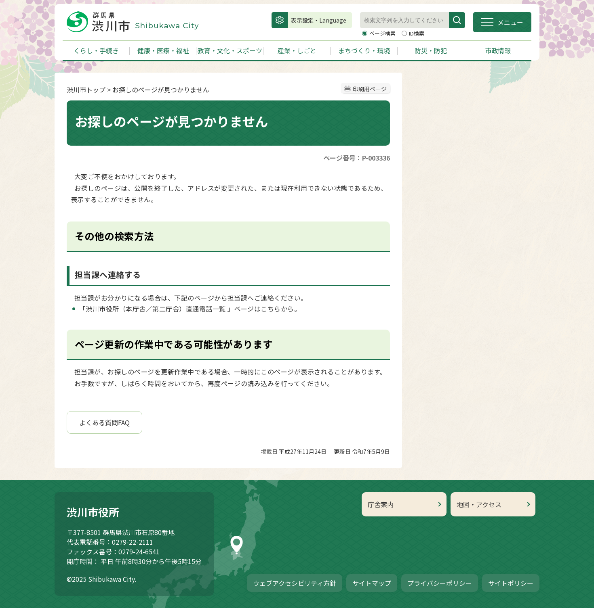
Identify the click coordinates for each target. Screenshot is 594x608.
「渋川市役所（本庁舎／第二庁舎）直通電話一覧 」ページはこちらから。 (190, 308)
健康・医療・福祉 (163, 50)
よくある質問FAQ (104, 422)
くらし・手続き (96, 50)
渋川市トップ (86, 89)
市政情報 (498, 50)
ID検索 (416, 33)
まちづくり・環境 (364, 50)
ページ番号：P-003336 (356, 158)
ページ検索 (383, 33)
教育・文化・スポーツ (230, 50)
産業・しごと (297, 50)
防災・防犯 (431, 50)
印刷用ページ (370, 89)
